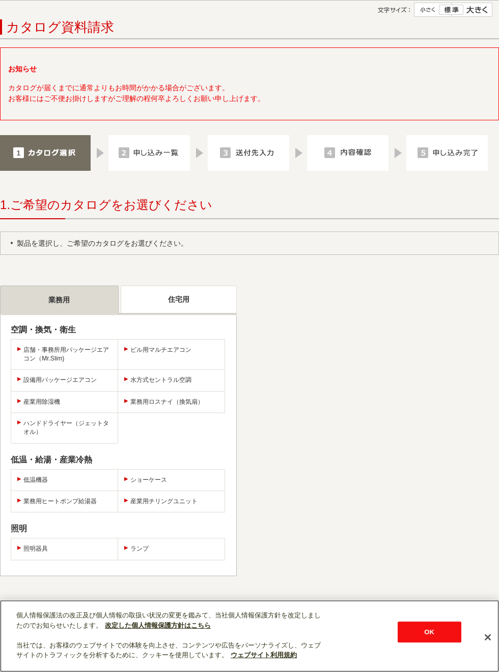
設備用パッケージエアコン (60, 379)
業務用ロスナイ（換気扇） (167, 401)
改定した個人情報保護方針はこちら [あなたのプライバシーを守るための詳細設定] (158, 625)
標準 (451, 10)
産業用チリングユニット (164, 501)
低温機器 (35, 479)
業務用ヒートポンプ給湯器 (60, 501)
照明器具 (35, 548)
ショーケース (148, 479)
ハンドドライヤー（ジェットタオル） (66, 427)
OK (429, 632)
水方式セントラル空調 (160, 379)
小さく (433, 10)
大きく (472, 10)
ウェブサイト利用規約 (264, 655)
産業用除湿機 (41, 401)
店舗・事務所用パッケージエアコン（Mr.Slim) (66, 354)
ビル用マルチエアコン (160, 349)
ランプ (139, 548)
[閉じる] (488, 637)
